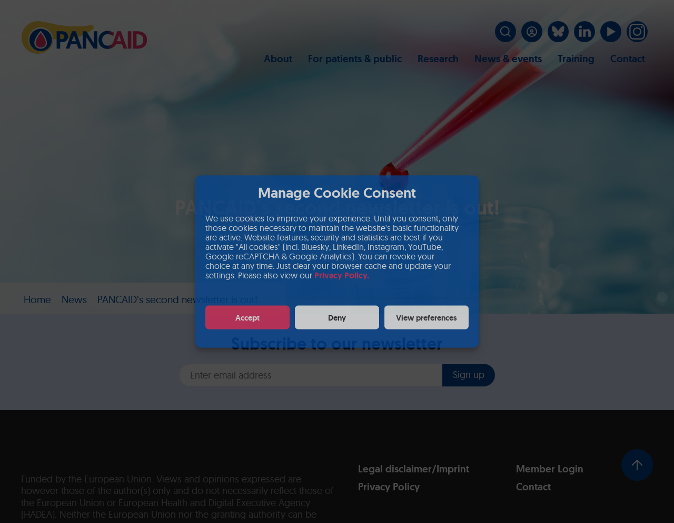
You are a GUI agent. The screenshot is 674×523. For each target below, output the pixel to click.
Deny (337, 317)
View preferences (426, 317)
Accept (247, 317)
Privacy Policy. (341, 275)
